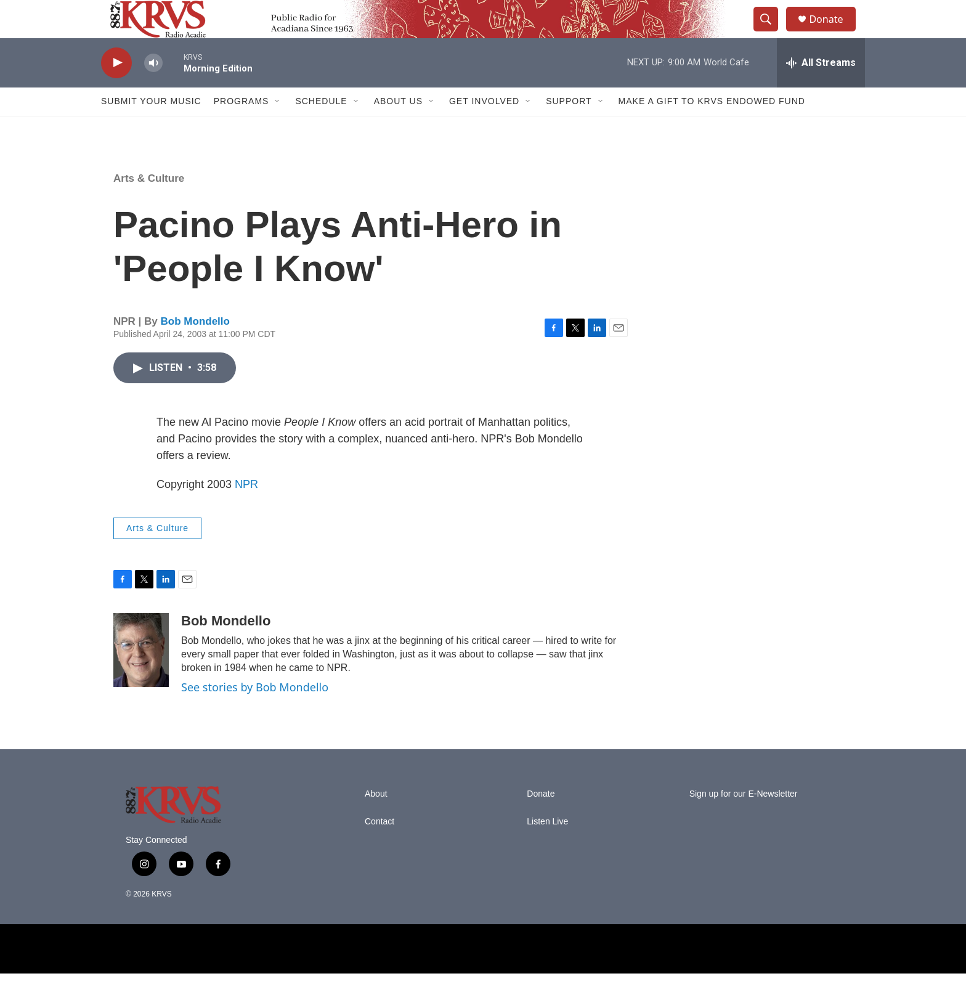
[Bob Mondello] (141, 676)
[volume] (153, 90)
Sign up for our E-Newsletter (743, 820)
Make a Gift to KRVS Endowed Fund (712, 128)
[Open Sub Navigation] (278, 128)
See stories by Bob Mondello (254, 714)
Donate (833, 32)
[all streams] (821, 89)
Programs (241, 128)
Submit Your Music (151, 128)
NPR (246, 511)
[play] (116, 90)
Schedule (321, 128)
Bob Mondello (195, 348)
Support (568, 128)
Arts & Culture (148, 205)
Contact (379, 848)
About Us (398, 128)
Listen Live (547, 848)
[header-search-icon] (771, 32)
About (376, 820)
